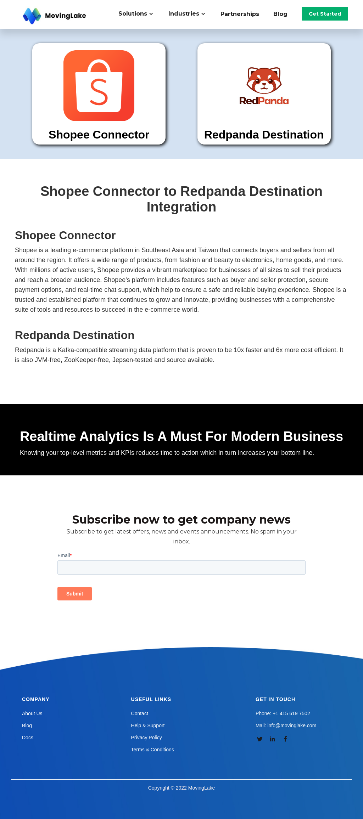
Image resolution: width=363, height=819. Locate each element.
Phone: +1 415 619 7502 (283, 713)
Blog (280, 14)
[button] (139, 13)
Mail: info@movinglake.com (286, 725)
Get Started (325, 14)
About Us (32, 713)
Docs (27, 737)
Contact (139, 713)
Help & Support (148, 725)
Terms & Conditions (152, 749)
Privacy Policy (146, 737)
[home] (55, 16)
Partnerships (239, 14)
